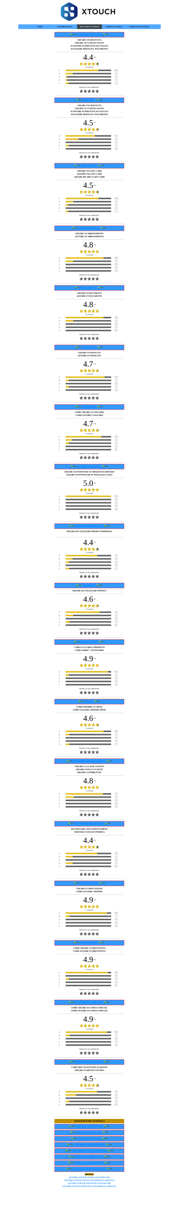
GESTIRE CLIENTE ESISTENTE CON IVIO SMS (89, 1183)
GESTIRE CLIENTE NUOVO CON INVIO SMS (89, 1177)
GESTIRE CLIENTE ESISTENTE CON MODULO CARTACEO (89, 1186)
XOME (39, 27)
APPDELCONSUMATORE (139, 27)
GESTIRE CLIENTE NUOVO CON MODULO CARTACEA (89, 1180)
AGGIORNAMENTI (64, 27)
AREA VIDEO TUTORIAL (89, 27)
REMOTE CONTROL (114, 27)
